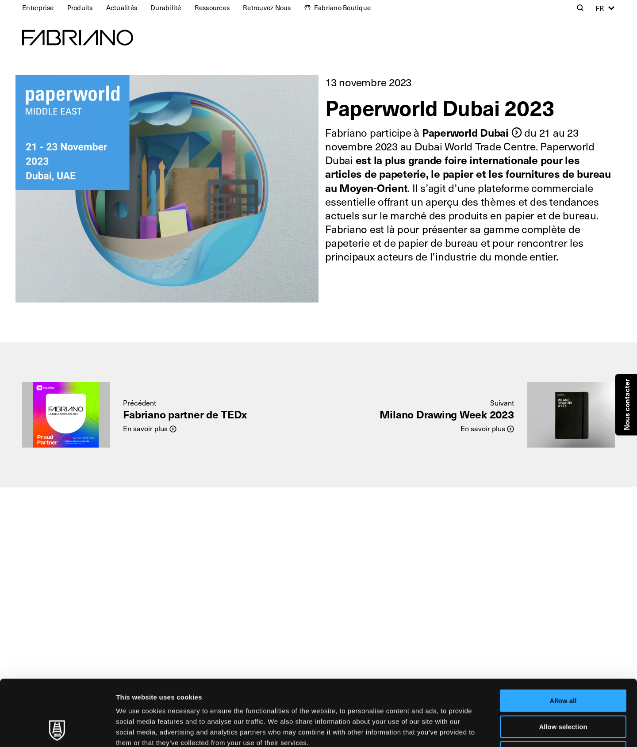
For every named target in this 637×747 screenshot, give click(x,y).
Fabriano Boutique (342, 7)
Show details (464, 729)
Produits (80, 7)
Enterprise (38, 7)
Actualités (122, 7)
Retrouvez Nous (267, 7)
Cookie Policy (404, 691)
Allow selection (563, 665)
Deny (563, 690)
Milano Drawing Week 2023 (447, 413)
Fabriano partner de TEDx (184, 413)
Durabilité (165, 7)
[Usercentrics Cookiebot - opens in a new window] (57, 729)
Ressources (212, 7)
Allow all (563, 639)
